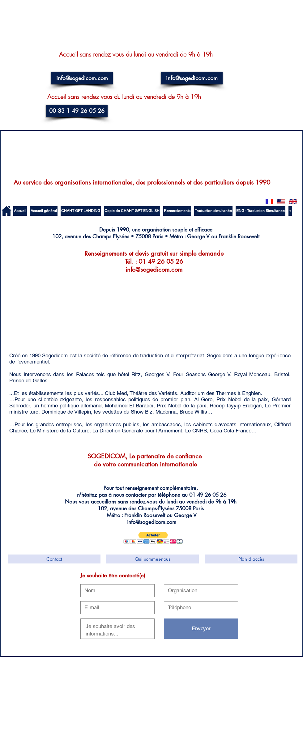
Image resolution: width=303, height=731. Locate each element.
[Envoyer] (201, 628)
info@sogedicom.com (154, 270)
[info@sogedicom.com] (82, 78)
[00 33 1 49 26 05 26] (77, 111)
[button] (153, 538)
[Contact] (54, 559)
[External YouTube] (51, 310)
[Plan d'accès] (251, 559)
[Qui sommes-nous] (152, 559)
